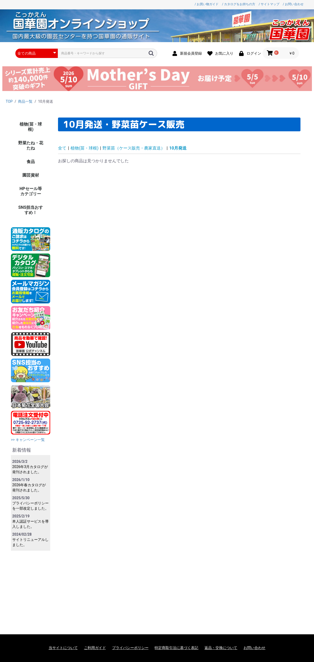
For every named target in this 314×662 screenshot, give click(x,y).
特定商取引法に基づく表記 (176, 648)
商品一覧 (25, 101)
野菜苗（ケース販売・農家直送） (133, 148)
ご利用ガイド (95, 648)
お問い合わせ (254, 648)
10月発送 (177, 148)
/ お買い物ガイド (207, 4)
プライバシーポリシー (130, 648)
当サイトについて (63, 648)
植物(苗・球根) (31, 127)
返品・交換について (220, 648)
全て (62, 148)
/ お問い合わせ (293, 4)
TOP (9, 101)
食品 (31, 161)
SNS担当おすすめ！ (30, 210)
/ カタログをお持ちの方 (238, 4)
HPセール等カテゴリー (31, 191)
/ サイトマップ (269, 4)
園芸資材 (30, 175)
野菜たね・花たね (30, 145)
